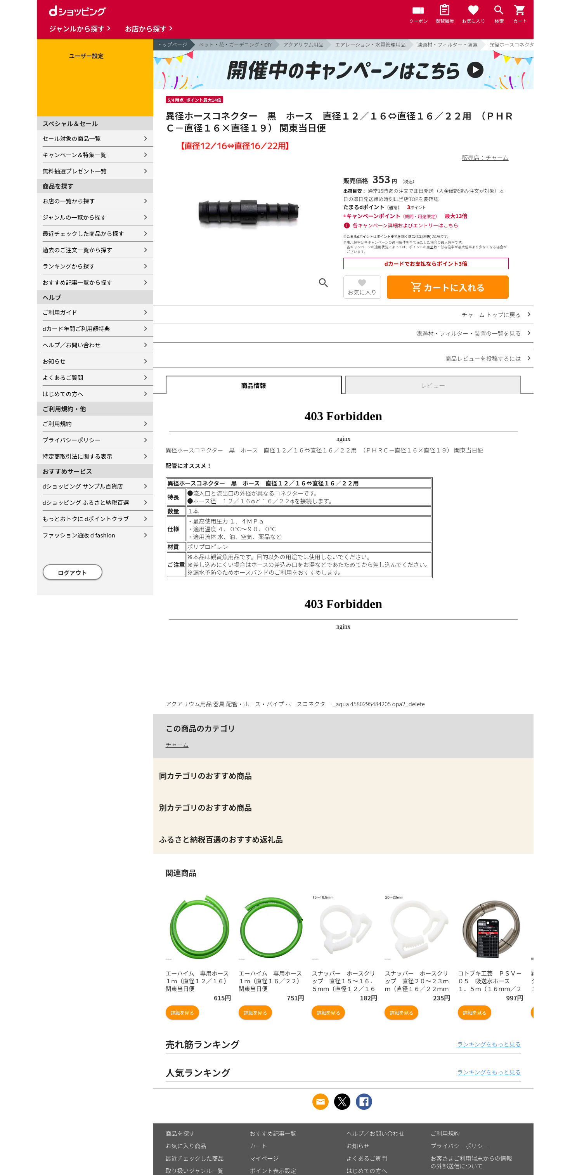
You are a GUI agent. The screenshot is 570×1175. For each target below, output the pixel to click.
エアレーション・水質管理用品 (370, 44)
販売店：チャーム (485, 157)
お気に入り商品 (186, 1146)
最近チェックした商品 (195, 1158)
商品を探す (180, 1133)
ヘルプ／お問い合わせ (72, 345)
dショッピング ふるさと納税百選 (86, 502)
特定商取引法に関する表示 (78, 456)
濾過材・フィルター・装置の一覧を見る (468, 333)
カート (258, 1146)
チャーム (177, 744)
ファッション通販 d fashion (79, 535)
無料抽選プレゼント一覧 (75, 171)
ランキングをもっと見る (489, 1044)
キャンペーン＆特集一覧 (74, 155)
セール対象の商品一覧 (72, 138)
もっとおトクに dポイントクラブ (86, 519)
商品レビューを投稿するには (483, 358)
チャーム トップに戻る (491, 314)
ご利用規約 (57, 423)
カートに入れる (448, 287)
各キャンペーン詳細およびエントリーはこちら (405, 225)
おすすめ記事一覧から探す (78, 282)
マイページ (264, 1158)
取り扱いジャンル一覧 (194, 1170)
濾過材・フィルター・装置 (447, 44)
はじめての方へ (63, 394)
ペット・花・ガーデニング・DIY (235, 44)
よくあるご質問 (63, 377)
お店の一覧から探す (69, 201)
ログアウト (72, 572)
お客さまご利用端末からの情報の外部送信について (471, 1162)
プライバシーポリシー (72, 440)
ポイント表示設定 (273, 1170)
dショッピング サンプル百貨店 (83, 486)
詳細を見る (182, 1012)
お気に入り (362, 292)
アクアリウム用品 (303, 44)
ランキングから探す (69, 266)
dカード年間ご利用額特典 (76, 328)
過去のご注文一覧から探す (78, 250)
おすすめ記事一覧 (273, 1133)
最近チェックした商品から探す (83, 233)
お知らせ (54, 361)
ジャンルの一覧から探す (74, 217)
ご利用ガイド (60, 312)
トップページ (172, 44)
